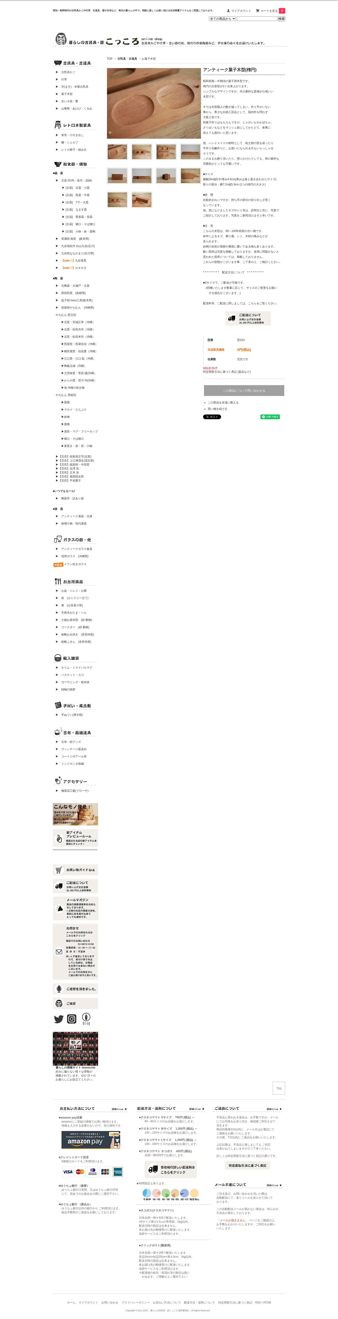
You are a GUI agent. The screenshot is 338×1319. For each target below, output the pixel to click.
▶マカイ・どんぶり (74, 409)
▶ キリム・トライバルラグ (74, 667)
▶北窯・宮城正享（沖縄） (78, 322)
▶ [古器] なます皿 (74, 209)
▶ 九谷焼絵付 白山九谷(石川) (74, 246)
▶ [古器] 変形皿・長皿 (77, 217)
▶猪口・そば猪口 (72, 438)
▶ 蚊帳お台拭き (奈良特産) (75, 634)
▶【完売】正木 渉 (67, 472)
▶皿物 (65, 402)
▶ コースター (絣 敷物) (72, 627)
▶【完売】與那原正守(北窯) (73, 456)
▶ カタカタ (71, 268)
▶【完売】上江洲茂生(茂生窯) (75, 460)
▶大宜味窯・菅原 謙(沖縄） (79, 373)
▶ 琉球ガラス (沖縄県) (72, 556)
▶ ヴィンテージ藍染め (70, 749)
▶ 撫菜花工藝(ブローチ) (70, 790)
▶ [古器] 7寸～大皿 (75, 202)
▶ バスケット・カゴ (70, 675)
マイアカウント (241, 10)
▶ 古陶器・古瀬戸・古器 (72, 285)
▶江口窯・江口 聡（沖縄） (78, 358)
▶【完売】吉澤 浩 (69, 468)
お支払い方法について (167, 1302)
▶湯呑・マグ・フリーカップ (79, 431)
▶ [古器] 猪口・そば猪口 (78, 224)
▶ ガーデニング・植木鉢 (71, 682)
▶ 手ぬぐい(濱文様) (69, 714)
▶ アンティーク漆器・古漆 (74, 516)
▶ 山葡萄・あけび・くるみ (72, 108)
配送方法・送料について (199, 1302)
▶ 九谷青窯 (71, 260)
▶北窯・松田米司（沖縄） (78, 336)
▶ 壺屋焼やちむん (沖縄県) (75, 307)
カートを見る (273, 10)
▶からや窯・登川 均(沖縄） (79, 380)
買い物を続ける (217, 409)
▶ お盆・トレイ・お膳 (71, 590)
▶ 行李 (60, 79)
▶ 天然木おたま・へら (71, 612)
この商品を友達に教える (223, 402)
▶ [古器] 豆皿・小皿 (76, 187)
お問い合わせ (109, 1302)
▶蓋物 (65, 424)
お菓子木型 (149, 58)
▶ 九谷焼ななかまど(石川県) (75, 253)
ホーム (71, 1302)
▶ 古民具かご (64, 72)
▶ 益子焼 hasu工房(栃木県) (74, 300)
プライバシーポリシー (136, 1302)
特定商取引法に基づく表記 (235, 1302)
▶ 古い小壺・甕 (67, 101)
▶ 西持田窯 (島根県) (71, 293)
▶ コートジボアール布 (70, 756)
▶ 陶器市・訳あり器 (70, 498)
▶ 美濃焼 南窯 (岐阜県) (72, 238)
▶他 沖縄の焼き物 (72, 387)
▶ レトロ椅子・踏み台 (71, 149)
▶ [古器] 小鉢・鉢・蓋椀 (78, 231)
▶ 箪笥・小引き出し (70, 135)
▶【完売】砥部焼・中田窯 (72, 464)
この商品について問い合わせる (244, 390)
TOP (109, 58)
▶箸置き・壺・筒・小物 (76, 446)
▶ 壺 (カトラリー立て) (72, 598)
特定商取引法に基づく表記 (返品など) (227, 371)
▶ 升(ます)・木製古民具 (70, 86)
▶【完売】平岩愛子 (68, 480)
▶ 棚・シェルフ (67, 142)
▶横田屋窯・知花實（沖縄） (79, 351)
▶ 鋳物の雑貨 (65, 689)
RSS (258, 1302)
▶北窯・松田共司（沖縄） (78, 329)
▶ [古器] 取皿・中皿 (76, 195)
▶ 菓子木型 (63, 94)
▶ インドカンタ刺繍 (68, 763)
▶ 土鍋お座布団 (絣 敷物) (74, 620)
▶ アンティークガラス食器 (74, 549)
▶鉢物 (65, 417)
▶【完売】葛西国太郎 (70, 476)
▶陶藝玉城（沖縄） (74, 366)
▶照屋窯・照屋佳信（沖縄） (79, 344)
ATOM (267, 1302)
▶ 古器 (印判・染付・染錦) (74, 180)
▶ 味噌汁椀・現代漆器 (71, 523)
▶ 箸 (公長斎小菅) (69, 605)
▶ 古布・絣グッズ (67, 742)
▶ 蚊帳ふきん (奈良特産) (73, 641)
